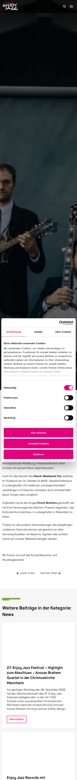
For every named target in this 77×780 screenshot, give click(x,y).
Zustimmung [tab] (13, 331)
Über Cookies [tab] (63, 331)
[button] (64, 6)
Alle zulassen (38, 432)
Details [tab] (38, 331)
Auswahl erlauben (38, 443)
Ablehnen (38, 454)
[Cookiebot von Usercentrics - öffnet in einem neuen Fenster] (59, 323)
